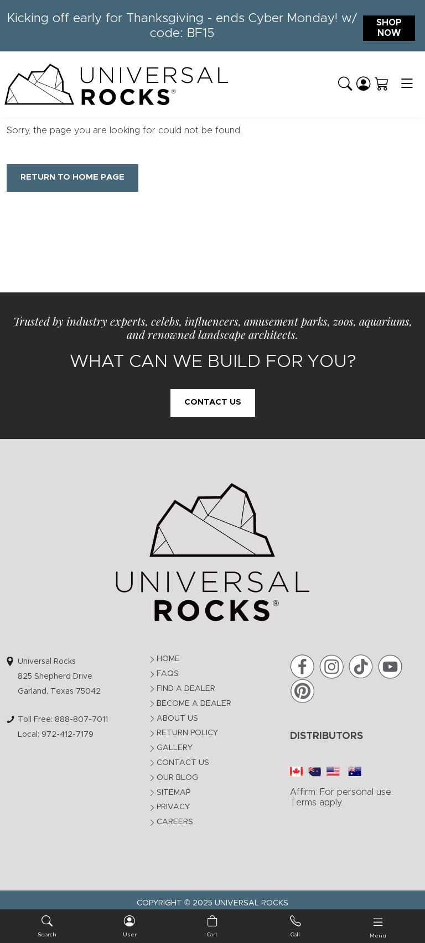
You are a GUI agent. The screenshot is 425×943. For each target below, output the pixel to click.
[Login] (363, 84)
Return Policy (187, 733)
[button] (345, 84)
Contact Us (212, 402)
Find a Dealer (186, 689)
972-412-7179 (68, 734)
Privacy (173, 807)
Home (168, 659)
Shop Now (389, 28)
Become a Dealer (194, 704)
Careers (175, 822)
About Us (177, 718)
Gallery (175, 748)
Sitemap (173, 793)
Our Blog (177, 778)
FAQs (168, 674)
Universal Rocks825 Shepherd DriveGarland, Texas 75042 (59, 676)
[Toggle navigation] (407, 84)
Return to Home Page (72, 177)
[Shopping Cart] (381, 84)
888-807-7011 (81, 720)
